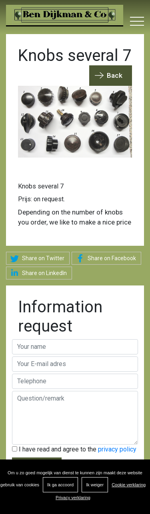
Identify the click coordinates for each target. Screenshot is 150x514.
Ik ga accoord (60, 484)
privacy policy (117, 449)
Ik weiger (95, 484)
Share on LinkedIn (37, 272)
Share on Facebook (105, 258)
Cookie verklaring (129, 484)
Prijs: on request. (41, 199)
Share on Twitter (36, 258)
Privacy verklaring (73, 497)
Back (114, 75)
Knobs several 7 (41, 186)
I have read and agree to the (74, 449)
